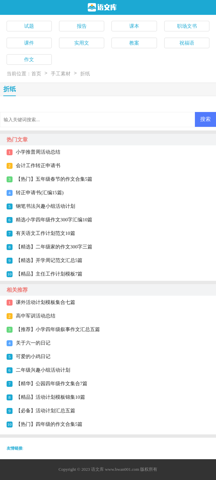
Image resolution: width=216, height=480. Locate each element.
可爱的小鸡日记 (33, 356)
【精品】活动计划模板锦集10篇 (50, 397)
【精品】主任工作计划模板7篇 (49, 274)
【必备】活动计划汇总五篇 (45, 410)
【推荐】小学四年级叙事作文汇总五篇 (58, 329)
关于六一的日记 (33, 343)
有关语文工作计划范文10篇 (45, 233)
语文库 (97, 469)
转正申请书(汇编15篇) (40, 192)
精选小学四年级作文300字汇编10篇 (54, 219)
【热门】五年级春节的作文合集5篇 (54, 179)
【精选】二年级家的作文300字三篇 (54, 246)
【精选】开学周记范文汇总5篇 (49, 260)
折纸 (85, 73)
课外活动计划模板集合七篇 (45, 302)
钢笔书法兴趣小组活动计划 (45, 206)
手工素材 (61, 73)
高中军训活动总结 (35, 315)
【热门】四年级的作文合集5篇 (49, 424)
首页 (36, 73)
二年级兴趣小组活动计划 (43, 370)
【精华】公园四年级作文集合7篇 (52, 383)
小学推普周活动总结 (38, 152)
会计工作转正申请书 (38, 165)
